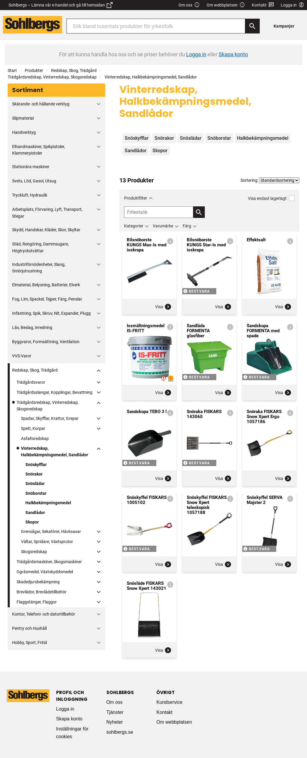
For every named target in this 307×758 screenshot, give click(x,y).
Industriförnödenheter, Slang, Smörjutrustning (38, 267)
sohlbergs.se (119, 732)
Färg (187, 226)
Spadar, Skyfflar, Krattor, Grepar (50, 418)
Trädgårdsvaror (31, 382)
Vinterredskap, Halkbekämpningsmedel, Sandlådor (151, 77)
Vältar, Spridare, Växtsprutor (47, 541)
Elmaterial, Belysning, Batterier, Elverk (46, 284)
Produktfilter (135, 198)
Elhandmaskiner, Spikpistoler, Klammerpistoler (38, 149)
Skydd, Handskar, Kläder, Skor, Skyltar (46, 229)
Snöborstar (35, 493)
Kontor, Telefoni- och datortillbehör (43, 614)
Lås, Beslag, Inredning (32, 327)
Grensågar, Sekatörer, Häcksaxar (51, 531)
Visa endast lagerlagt (271, 198)
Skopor (32, 522)
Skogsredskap (34, 551)
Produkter (34, 70)
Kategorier (133, 226)
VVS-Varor (21, 356)
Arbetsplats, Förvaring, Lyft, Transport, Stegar (47, 212)
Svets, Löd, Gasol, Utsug (34, 181)
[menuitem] (285, 26)
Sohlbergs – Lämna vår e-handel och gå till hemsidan (61, 5)
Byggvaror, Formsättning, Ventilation (45, 341)
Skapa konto (69, 718)
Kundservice (169, 702)
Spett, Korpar (33, 428)
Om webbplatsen (226, 5)
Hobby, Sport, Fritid (29, 642)
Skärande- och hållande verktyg (40, 104)
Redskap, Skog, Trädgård (74, 70)
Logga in (65, 709)
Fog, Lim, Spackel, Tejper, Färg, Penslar (47, 299)
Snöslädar (35, 483)
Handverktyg (24, 132)
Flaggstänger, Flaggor (37, 602)
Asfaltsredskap (35, 438)
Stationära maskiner (30, 166)
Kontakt (263, 5)
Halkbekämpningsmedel (48, 502)
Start (12, 70)
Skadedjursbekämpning (38, 581)
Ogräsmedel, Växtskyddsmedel (45, 571)
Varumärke (163, 226)
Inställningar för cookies (72, 732)
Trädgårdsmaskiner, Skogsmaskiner (49, 561)
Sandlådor (35, 512)
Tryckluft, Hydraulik (29, 195)
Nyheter (114, 722)
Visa (163, 306)
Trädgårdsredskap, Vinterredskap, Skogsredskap (52, 77)
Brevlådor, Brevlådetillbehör (41, 592)
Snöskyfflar (36, 464)
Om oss (189, 5)
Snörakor (34, 474)
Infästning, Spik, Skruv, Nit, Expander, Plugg (51, 313)
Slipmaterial (23, 118)
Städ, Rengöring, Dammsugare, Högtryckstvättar (40, 247)
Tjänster (115, 712)
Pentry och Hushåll (29, 628)
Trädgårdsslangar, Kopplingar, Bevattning (54, 392)
